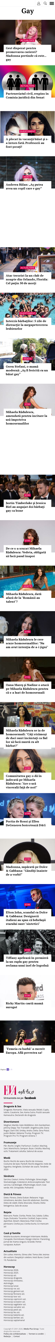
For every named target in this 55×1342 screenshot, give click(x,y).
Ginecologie (41, 1179)
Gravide (31, 1241)
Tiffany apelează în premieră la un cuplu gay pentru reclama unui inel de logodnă (27, 961)
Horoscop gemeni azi (14, 1291)
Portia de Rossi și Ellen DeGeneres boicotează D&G (26, 823)
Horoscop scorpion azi (14, 1301)
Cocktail (31, 1218)
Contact (16, 1336)
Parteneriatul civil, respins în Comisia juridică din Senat (27, 95)
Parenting (45, 1239)
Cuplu (46, 1109)
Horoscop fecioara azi (14, 1293)
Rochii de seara (17, 1161)
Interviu (17, 1254)
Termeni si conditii (36, 1334)
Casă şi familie (12, 1233)
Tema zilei (37, 1254)
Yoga (41, 1197)
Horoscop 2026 (11, 1270)
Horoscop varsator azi (14, 1307)
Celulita (38, 1148)
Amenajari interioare (30, 1236)
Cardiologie (16, 1184)
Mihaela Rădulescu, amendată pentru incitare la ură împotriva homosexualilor (26, 417)
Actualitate (27, 40)
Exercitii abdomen (31, 1200)
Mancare (8, 1215)
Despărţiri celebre (23, 1257)
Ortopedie (19, 1187)
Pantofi (24, 1163)
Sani (6, 1148)
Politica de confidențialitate (15, 1334)
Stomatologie (10, 1182)
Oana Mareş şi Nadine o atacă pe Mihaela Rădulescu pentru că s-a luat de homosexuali (27, 688)
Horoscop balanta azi (14, 1315)
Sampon (24, 1148)
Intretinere (9, 1200)
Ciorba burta (30, 1223)
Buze (31, 1148)
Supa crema (41, 1218)
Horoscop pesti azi (12, 1309)
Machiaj (43, 1145)
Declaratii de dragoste (25, 1115)
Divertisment (27, 131)
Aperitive (8, 1220)
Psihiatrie (29, 1187)
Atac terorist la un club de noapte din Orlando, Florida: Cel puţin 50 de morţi (27, 279)
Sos (33, 1215)
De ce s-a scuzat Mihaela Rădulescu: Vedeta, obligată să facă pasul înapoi (26, 552)
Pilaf (32, 1220)
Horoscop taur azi (12, 1296)
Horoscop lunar (11, 1285)
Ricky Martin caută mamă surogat (24, 1005)
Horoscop (9, 1266)
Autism (17, 1244)
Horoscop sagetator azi (15, 1304)
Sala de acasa (21, 1205)
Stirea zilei (27, 1254)
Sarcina (7, 1179)
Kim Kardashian (42, 1125)
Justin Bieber (10, 1133)
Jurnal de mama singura (15, 1241)
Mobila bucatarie (12, 1236)
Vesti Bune (38, 1257)
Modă (7, 1157)
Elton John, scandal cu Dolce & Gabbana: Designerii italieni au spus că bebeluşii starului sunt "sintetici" (27, 918)
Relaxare (34, 1197)
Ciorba (22, 1215)
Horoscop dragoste (13, 1278)
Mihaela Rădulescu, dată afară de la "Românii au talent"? (23, 598)
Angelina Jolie (37, 1127)
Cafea (45, 1215)
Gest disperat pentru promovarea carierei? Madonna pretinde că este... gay (26, 53)
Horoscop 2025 (11, 1272)
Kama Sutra (29, 1112)
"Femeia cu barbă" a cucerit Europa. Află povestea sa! (25, 1051)
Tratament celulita (17, 1151)
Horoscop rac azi (12, 1288)
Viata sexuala (29, 1109)
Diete (6, 1197)
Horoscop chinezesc (13, 1280)
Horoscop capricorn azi (15, 1299)
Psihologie (30, 1179)
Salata (39, 1215)
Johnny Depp (10, 1127)
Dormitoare (19, 1239)
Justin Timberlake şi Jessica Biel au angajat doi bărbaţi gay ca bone (26, 507)
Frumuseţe (10, 1142)
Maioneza (24, 1220)
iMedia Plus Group (31, 1329)
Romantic (17, 1109)
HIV (11, 1187)
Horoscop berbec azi (13, 1317)
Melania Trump (24, 1133)
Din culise (8, 1254)
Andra (29, 1130)
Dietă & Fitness (12, 1194)
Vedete (27, 177)
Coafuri (35, 1145)
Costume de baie (12, 1163)
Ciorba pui (18, 1223)
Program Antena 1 (28, 1135)
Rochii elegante (35, 1163)
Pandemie (12, 1260)
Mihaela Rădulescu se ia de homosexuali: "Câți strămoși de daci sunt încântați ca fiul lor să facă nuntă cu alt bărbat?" (26, 738)
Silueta (36, 1202)
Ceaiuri (15, 1179)
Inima (21, 1179)
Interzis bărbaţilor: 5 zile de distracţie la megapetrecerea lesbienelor (27, 325)
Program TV (37, 1133)
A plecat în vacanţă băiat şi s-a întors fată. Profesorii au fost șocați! (27, 143)
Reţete (7, 1212)
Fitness (13, 1197)
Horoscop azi (10, 1275)
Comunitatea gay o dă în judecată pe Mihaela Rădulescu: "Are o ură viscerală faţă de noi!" (24, 781)
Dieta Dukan (23, 1197)
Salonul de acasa (35, 1151)
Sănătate (9, 1176)
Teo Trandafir (23, 1127)
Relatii (39, 1109)
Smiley (23, 1130)
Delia (35, 1130)
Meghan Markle (11, 1125)
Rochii (10, 1145)
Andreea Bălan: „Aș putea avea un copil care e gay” (24, 186)
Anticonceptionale (36, 1182)
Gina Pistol (44, 1130)
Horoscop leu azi (12, 1312)
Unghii (17, 1145)
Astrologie (8, 1283)
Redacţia (7, 1336)
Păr (5, 1145)
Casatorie (14, 1112)
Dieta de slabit (10, 1202)
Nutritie (44, 1200)
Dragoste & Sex (12, 1106)
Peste (28, 1215)
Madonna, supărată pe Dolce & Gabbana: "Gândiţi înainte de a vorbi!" (27, 870)
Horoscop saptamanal (14, 1320)
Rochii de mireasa (34, 1161)
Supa (6, 1218)
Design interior (32, 1239)
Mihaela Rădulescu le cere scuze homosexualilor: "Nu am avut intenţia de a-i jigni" (27, 643)
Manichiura (14, 1148)
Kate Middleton (26, 1125)
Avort (38, 1184)
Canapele (8, 1239)
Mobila (44, 1236)
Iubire (6, 1112)
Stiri (27, 404)
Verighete (16, 1166)
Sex (21, 1112)
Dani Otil (14, 1130)
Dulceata (13, 1218)
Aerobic (18, 1200)
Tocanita (22, 1218)
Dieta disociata (25, 1202)
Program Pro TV (11, 1135)
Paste (15, 1215)
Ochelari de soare (30, 1166)
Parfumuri (26, 1145)
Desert (16, 1220)
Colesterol (22, 1182)
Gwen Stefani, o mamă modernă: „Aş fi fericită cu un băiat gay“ (27, 370)
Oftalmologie (29, 1184)
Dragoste (8, 1109)
